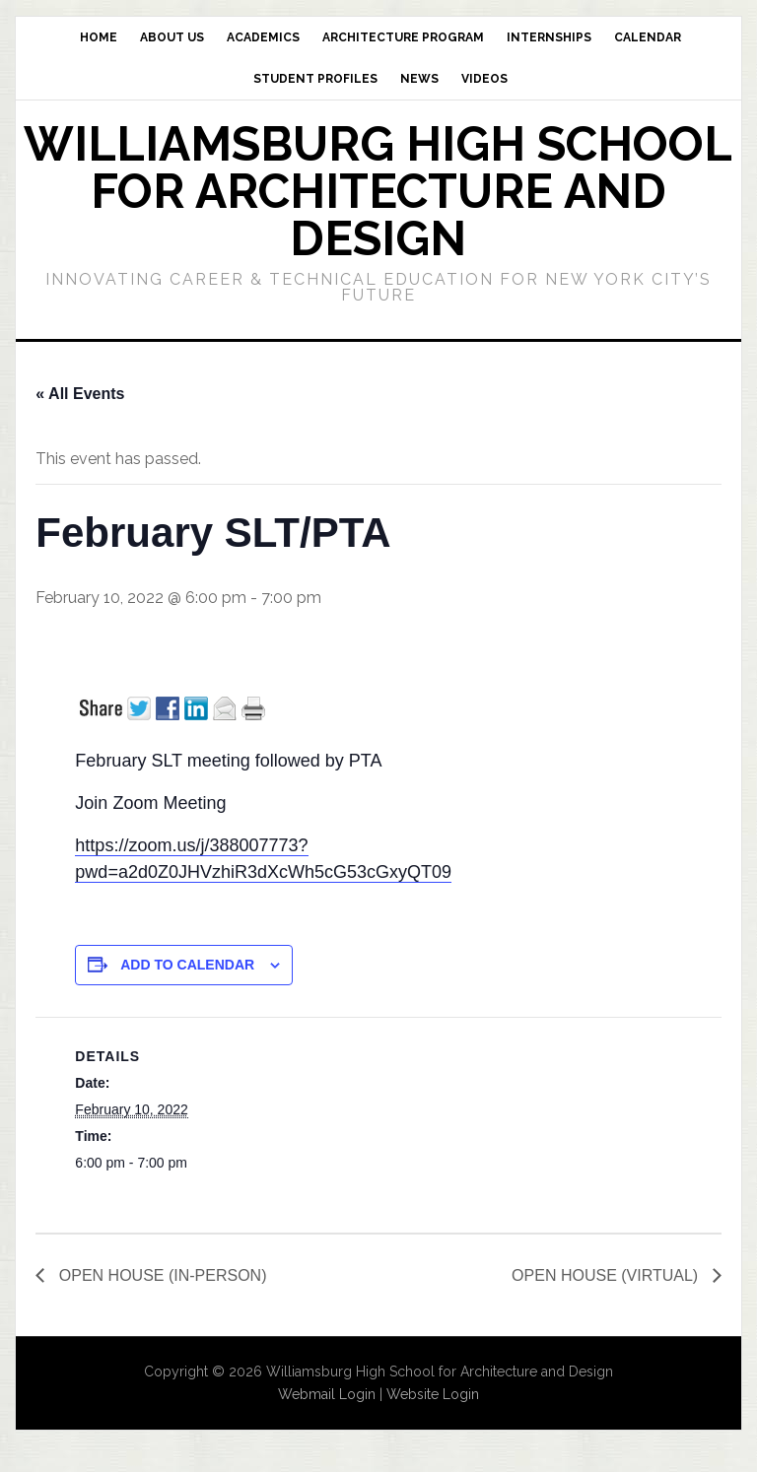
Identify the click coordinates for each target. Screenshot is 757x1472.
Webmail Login (327, 1394)
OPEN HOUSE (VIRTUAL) (607, 1275)
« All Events (79, 393)
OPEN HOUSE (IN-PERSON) (160, 1275)
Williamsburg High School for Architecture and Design (378, 191)
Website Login (432, 1394)
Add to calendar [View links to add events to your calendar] (187, 964)
